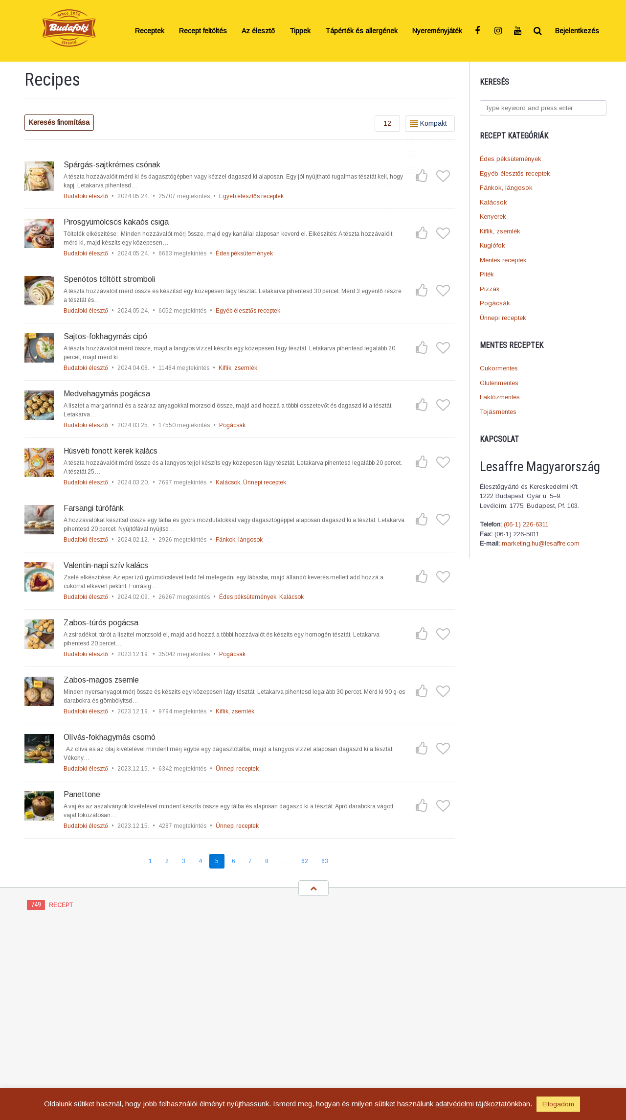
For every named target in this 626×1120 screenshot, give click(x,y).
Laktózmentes (500, 397)
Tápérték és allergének (361, 31)
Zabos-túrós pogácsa (101, 622)
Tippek (300, 31)
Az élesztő (258, 31)
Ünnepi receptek (503, 317)
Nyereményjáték (437, 31)
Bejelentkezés (577, 31)
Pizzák (490, 289)
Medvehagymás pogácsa (107, 393)
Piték (487, 274)
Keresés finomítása (59, 122)
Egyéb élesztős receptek (515, 173)
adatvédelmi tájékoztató (473, 1103)
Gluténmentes (499, 383)
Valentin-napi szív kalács (106, 565)
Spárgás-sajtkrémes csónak (112, 164)
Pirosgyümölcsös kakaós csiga (116, 222)
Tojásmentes (498, 411)
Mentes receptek (503, 260)
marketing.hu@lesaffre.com (541, 543)
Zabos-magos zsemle (101, 680)
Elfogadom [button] (558, 1104)
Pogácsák (495, 303)
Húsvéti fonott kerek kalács (110, 451)
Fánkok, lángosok (506, 187)
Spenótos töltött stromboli (109, 279)
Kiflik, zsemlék (500, 231)
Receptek (149, 31)
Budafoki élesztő (86, 196)
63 (324, 861)
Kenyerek (493, 216)
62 (304, 861)
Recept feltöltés (203, 31)
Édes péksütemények (510, 158)
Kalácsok (493, 202)
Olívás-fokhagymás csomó (110, 737)
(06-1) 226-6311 (526, 524)
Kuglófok (492, 245)
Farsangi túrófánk (94, 508)
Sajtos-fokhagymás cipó (105, 336)
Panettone (82, 794)
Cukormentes (499, 368)
